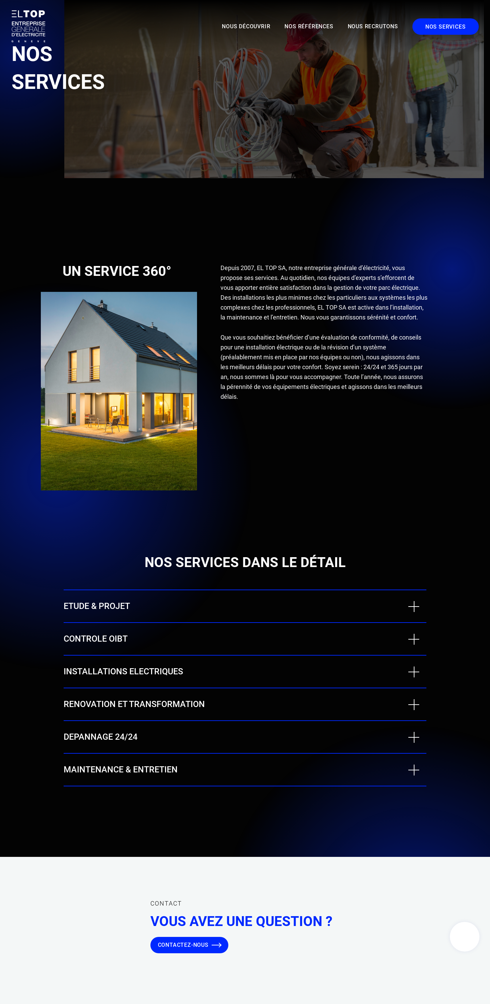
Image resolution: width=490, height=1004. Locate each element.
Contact (464, 937)
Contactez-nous (183, 945)
